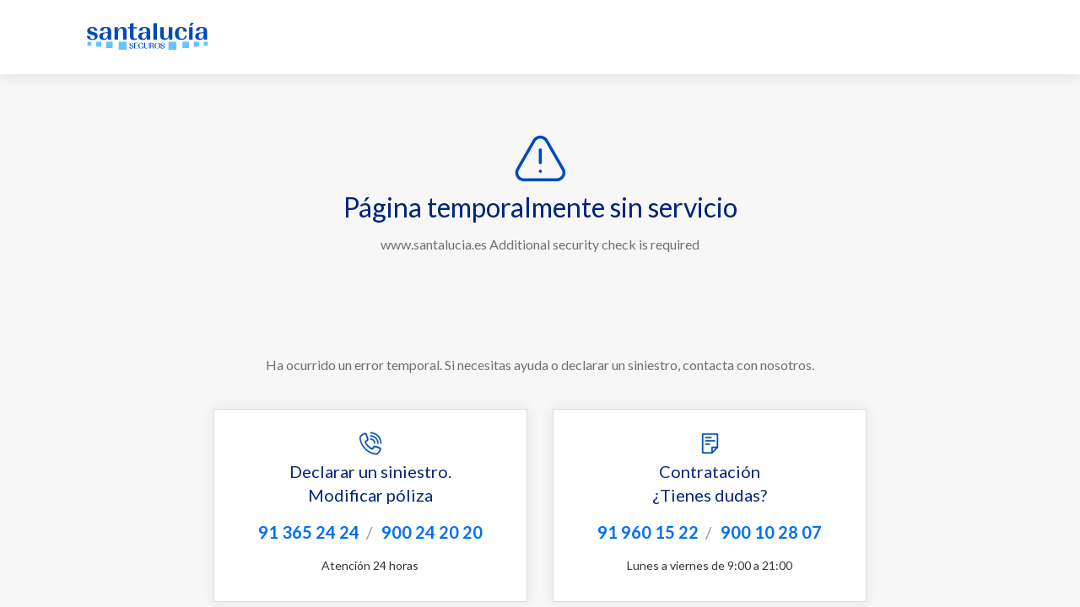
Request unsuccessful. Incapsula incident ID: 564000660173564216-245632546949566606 (540, 303)
